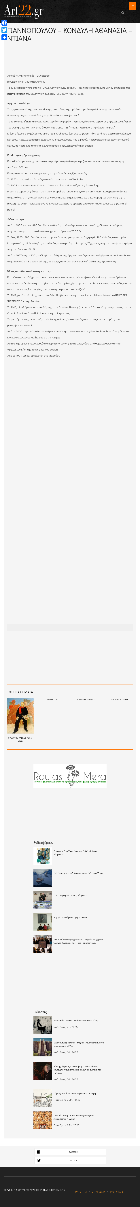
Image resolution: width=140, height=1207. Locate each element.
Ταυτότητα (81, 1191)
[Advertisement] (50, 47)
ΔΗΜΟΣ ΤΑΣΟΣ (53, 699)
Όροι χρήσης (116, 1191)
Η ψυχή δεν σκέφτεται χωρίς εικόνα (70, 917)
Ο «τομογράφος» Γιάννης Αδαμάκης (70, 895)
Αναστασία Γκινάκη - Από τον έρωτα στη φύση (76, 1020)
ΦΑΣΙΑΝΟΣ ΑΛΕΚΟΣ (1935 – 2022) (20, 720)
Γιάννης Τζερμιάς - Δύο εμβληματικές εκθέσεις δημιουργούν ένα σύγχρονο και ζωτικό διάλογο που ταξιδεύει (77, 1069)
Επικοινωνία (98, 1191)
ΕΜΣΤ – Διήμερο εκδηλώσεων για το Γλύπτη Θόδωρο (78, 873)
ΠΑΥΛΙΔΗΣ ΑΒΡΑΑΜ (86, 699)
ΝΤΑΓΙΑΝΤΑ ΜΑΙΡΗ (119, 699)
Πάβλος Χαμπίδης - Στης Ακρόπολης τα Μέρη (75, 1093)
